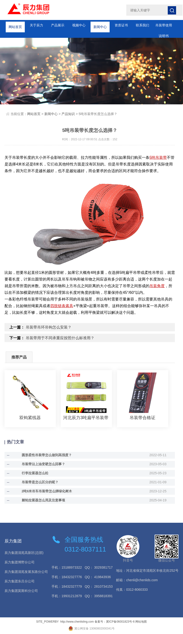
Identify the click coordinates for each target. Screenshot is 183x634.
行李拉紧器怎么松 (35, 473)
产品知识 (68, 114)
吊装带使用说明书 (163, 27)
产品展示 (57, 25)
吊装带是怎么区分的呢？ (40, 482)
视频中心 (79, 25)
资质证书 (121, 25)
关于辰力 (36, 25)
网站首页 (15, 25)
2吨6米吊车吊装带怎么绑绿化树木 (47, 491)
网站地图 (141, 621)
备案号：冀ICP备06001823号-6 (115, 621)
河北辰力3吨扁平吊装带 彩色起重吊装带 (86, 417)
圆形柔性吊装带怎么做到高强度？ (47, 455)
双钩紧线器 (30, 417)
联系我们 (142, 25)
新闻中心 (100, 25)
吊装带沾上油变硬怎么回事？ (43, 464)
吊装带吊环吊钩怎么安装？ (48, 327)
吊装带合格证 (142, 417)
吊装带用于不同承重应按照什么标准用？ (60, 338)
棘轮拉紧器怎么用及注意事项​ (43, 500)
